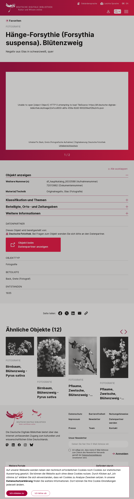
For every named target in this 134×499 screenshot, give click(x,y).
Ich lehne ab (41, 493)
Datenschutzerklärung (19, 481)
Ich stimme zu (17, 493)
